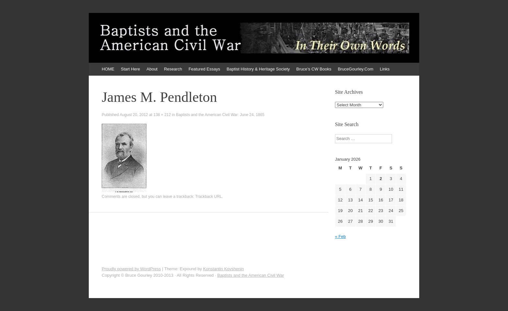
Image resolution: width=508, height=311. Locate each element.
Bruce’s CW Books (313, 69)
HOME (108, 69)
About (151, 69)
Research (173, 69)
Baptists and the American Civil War (250, 275)
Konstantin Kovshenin (223, 268)
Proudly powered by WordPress (131, 268)
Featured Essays (204, 69)
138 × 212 (162, 115)
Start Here (130, 69)
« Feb (340, 236)
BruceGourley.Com (356, 69)
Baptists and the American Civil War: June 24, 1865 (220, 115)
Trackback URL (208, 196)
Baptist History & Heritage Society (258, 69)
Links (384, 69)
